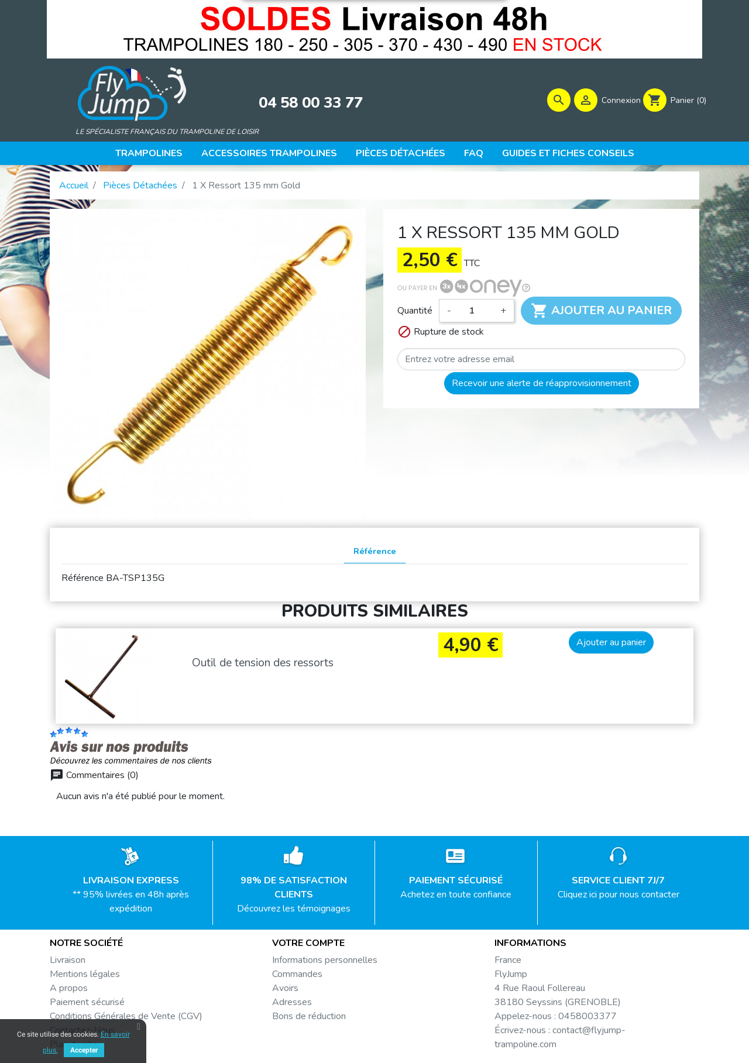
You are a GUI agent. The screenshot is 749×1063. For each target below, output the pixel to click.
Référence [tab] (374, 553)
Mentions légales (85, 976)
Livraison (67, 962)
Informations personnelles (324, 962)
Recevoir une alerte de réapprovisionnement (541, 385)
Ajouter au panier (601, 313)
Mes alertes (296, 1032)
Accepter (84, 1050)
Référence (82, 580)
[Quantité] (475, 313)
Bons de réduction (309, 1018)
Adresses (292, 1004)
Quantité (414, 313)
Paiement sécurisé (87, 1004)
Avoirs (285, 990)
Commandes (297, 976)
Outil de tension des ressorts (263, 665)
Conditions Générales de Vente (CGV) (126, 1018)
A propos (69, 990)
